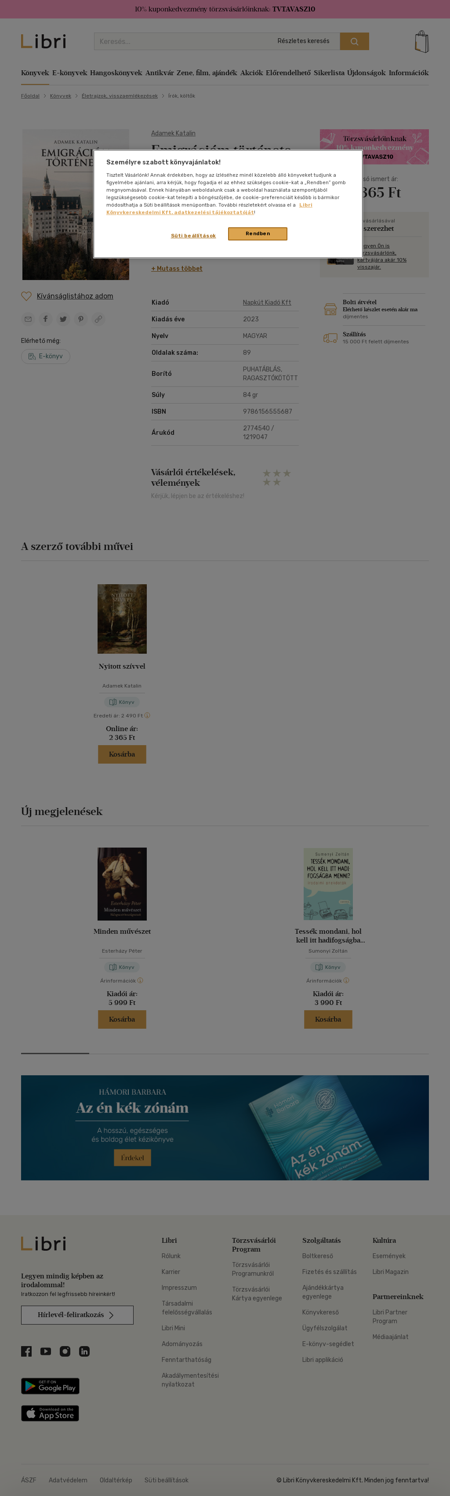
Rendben (258, 233)
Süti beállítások (193, 236)
